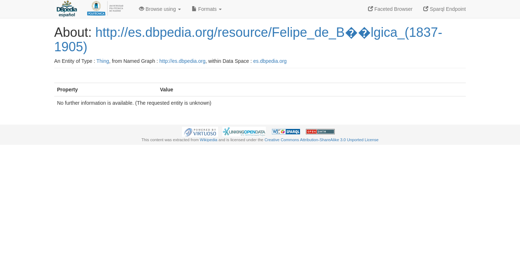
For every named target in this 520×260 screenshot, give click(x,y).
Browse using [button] (160, 9)
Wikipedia (208, 140)
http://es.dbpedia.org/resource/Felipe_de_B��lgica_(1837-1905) (248, 39)
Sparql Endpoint (444, 9)
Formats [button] (207, 9)
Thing (102, 61)
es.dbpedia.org (270, 61)
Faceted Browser (390, 9)
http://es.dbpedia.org (182, 61)
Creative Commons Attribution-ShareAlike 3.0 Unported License (321, 140)
